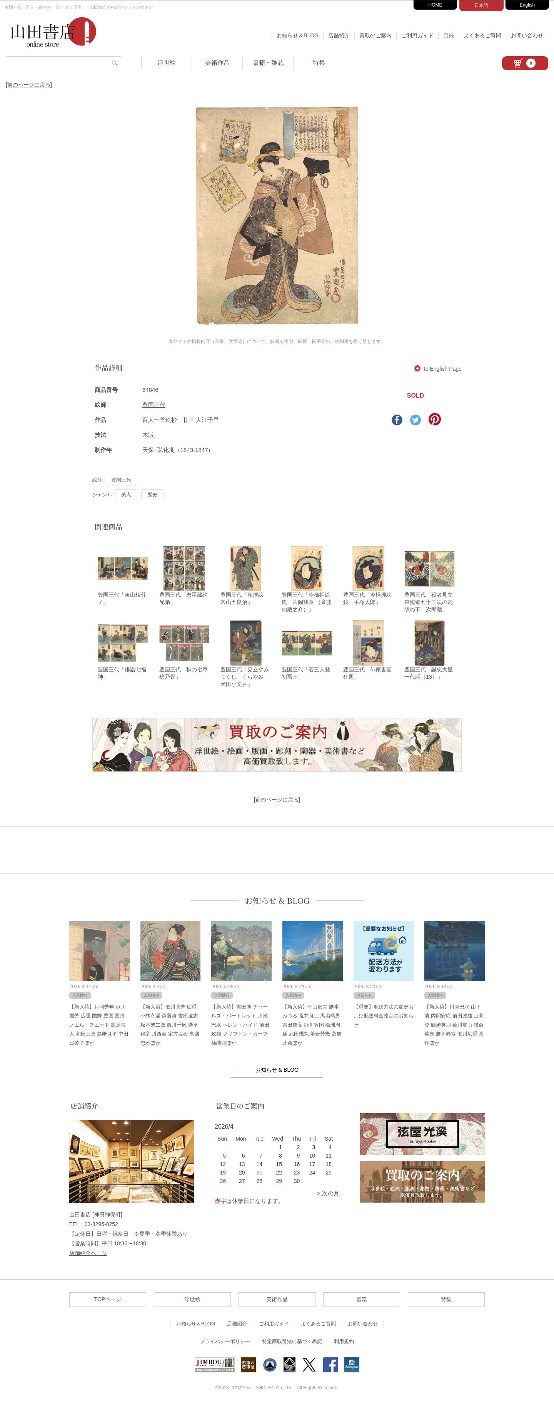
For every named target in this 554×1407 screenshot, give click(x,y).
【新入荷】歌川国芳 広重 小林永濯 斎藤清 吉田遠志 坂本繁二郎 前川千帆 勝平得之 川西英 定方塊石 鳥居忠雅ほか (170, 1026)
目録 (448, 35)
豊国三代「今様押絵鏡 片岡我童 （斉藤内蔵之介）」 (307, 602)
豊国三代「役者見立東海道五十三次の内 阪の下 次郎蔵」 (431, 602)
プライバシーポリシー (225, 1342)
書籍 (361, 1300)
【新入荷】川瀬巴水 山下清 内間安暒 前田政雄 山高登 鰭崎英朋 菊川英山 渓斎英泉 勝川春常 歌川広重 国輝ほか (454, 1026)
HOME (435, 5)
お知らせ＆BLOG (298, 35)
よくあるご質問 (482, 35)
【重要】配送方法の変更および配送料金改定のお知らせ (384, 1017)
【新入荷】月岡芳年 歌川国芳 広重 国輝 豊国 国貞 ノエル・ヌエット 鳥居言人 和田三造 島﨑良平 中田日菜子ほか (98, 1026)
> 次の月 (328, 1194)
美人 (126, 494)
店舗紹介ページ (88, 1254)
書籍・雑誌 (268, 62)
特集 (319, 62)
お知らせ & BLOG (277, 902)
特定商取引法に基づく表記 (292, 1342)
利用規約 (344, 1342)
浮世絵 (166, 62)
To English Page (438, 369)
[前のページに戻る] (29, 85)
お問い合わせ (527, 35)
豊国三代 (153, 405)
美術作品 (217, 62)
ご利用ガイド (417, 35)
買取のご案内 (375, 35)
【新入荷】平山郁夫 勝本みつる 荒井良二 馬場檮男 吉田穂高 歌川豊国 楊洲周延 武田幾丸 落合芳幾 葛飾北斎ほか (312, 1026)
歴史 (152, 494)
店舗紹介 (339, 35)
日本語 (481, 5)
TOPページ (108, 1300)
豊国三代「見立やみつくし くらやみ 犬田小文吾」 (244, 678)
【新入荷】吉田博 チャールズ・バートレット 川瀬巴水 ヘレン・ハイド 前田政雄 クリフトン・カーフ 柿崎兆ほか (240, 1026)
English (527, 5)
